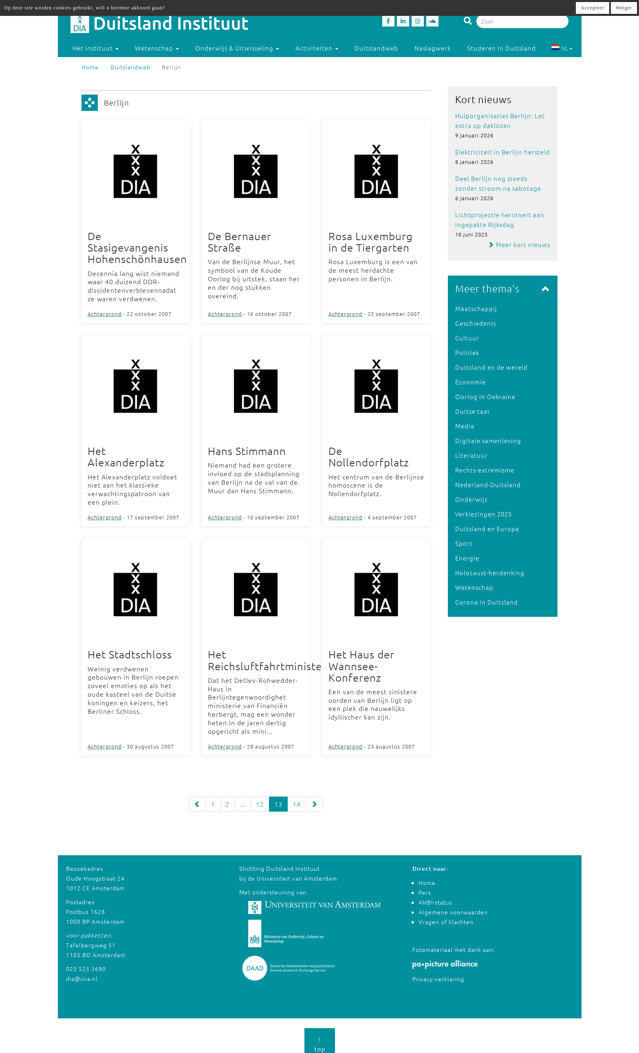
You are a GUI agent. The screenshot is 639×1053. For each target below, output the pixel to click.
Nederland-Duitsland (488, 484)
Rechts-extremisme (484, 470)
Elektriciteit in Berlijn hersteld (502, 152)
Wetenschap (474, 587)
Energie (467, 558)
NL (562, 48)
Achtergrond (105, 312)
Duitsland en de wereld (491, 367)
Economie (470, 381)
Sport (464, 543)
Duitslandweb (376, 48)
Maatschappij (476, 308)
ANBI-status (435, 896)
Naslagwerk (432, 48)
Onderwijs (471, 499)
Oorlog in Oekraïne (485, 396)
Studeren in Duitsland (505, 48)
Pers (425, 887)
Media (464, 426)
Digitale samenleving (488, 440)
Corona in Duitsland (486, 602)
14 (297, 798)
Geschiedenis (475, 323)
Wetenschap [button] (157, 48)
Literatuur (471, 455)
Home (90, 67)
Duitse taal (472, 411)
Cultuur (467, 337)
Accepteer (592, 8)
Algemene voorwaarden (453, 906)
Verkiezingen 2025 (483, 514)
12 (260, 798)
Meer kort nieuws (519, 244)
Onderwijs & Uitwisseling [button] (237, 48)
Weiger (624, 8)
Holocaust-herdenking (489, 572)
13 (278, 798)
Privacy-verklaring (438, 973)
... (243, 798)
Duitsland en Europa (487, 528)
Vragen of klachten (446, 916)
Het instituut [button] (96, 48)
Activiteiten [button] (316, 48)
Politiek (467, 352)
